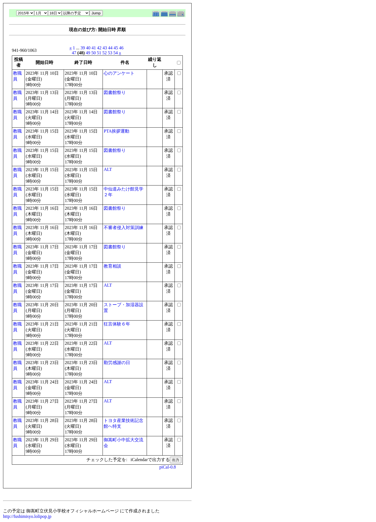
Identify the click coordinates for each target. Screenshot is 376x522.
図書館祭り (115, 92)
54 (115, 52)
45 (116, 47)
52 (104, 52)
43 (105, 47)
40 (88, 47)
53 (110, 52)
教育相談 (112, 266)
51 (99, 52)
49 (88, 52)
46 (121, 47)
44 (110, 47)
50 (93, 52)
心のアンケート (119, 73)
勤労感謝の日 (117, 362)
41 (94, 47)
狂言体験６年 (117, 324)
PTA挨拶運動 (116, 131)
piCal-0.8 (167, 467)
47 (74, 52)
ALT (108, 169)
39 (82, 47)
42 (99, 47)
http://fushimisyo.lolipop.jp (27, 516)
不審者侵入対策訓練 (123, 227)
